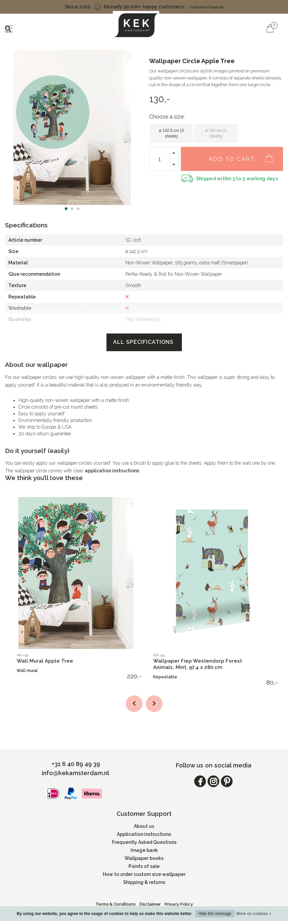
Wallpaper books (144, 858)
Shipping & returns (144, 882)
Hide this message (215, 913)
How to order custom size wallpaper (144, 874)
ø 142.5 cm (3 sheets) (171, 133)
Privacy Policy (179, 904)
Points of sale (144, 866)
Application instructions (144, 834)
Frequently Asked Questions (144, 842)
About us (144, 826)
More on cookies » (253, 913)
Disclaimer (150, 904)
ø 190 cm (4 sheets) (216, 133)
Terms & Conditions (115, 904)
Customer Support (206, 7)
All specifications (144, 342)
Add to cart (244, 155)
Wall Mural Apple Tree (45, 661)
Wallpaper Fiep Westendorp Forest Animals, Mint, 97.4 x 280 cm (197, 664)
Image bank (144, 850)
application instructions (112, 470)
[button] (66, 208)
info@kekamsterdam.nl (75, 772)
